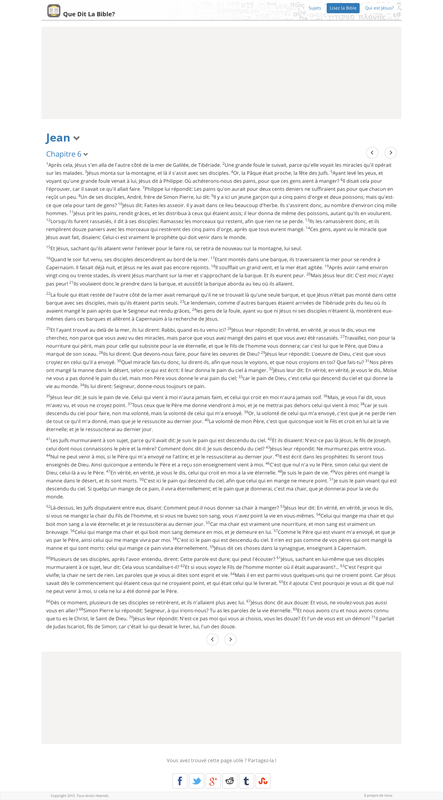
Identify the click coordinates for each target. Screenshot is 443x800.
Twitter (196, 781)
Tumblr (246, 781)
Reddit (229, 781)
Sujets (315, 8)
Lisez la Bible (343, 8)
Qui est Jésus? (379, 8)
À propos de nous (378, 795)
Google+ (213, 781)
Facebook (180, 781)
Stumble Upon (263, 781)
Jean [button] (63, 137)
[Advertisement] (221, 73)
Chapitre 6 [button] (67, 154)
